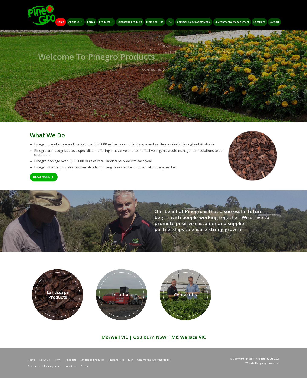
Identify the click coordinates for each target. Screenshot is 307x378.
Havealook (273, 363)
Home (31, 359)
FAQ (130, 359)
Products (71, 359)
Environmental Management (44, 366)
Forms (57, 359)
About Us (44, 359)
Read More (41, 177)
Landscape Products (92, 359)
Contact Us (152, 56)
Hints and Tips (116, 359)
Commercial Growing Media (153, 359)
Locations (70, 366)
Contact (84, 366)
